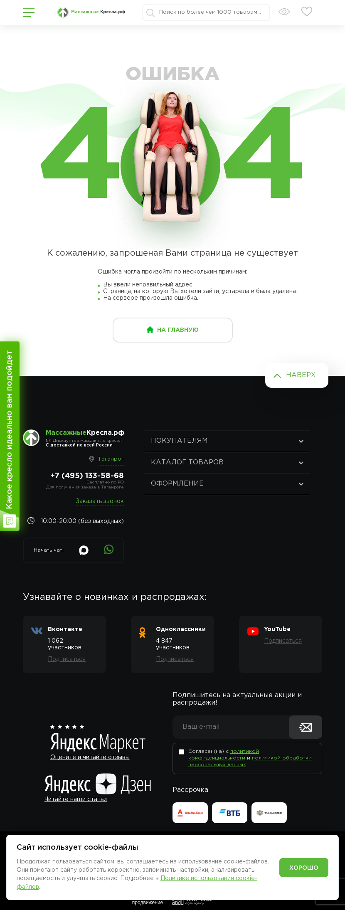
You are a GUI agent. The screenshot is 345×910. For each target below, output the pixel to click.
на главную (178, 330)
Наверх (301, 375)
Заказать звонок (100, 501)
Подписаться (67, 659)
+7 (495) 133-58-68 (87, 476)
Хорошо (303, 868)
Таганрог (111, 459)
